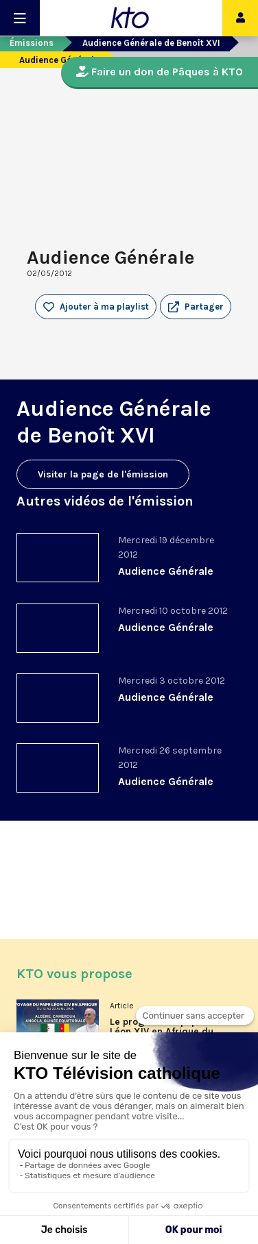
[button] (195, 307)
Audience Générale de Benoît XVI (151, 43)
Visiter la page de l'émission (103, 474)
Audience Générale (165, 570)
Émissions (32, 43)
